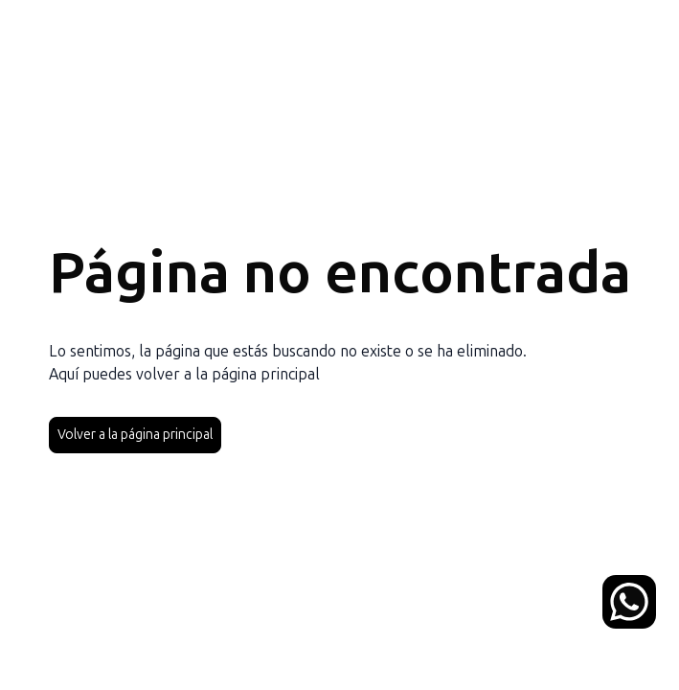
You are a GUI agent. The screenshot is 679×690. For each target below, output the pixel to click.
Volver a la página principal (135, 434)
